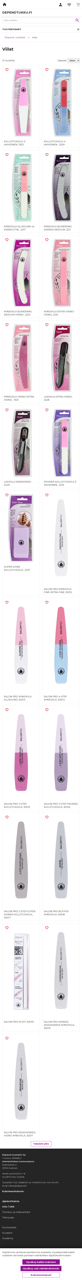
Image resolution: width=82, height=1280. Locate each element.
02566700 (23, 1182)
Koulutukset (9, 1227)
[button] (60, 5)
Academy (7, 1238)
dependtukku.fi (17, 12)
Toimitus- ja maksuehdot (16, 1212)
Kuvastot (7, 1232)
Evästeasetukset (41, 1275)
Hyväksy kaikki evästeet (41, 1262)
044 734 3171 (52, 1182)
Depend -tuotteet (15, 37)
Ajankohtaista (10, 1201)
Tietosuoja (8, 1217)
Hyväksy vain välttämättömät (41, 1268)
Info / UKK (8, 1206)
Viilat (34, 37)
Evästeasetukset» (13, 1191)
